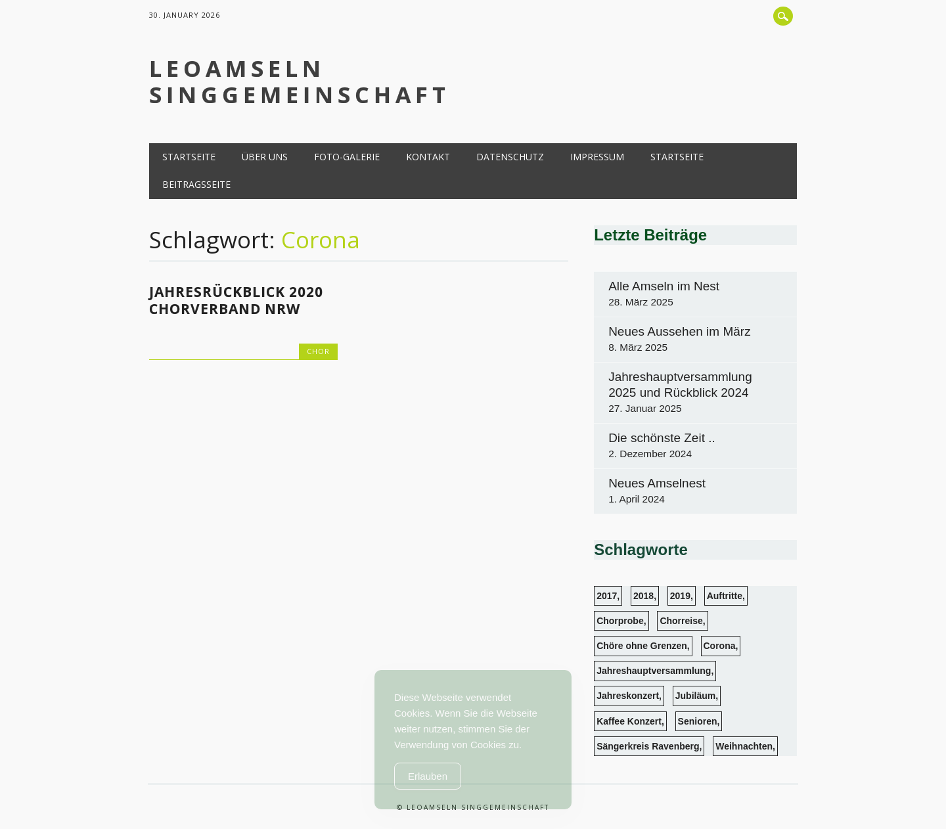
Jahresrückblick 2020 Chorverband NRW (236, 300)
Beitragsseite (196, 184)
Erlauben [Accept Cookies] (427, 776)
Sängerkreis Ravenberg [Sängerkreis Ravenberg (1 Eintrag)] (648, 746)
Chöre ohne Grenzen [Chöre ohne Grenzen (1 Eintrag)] (642, 645)
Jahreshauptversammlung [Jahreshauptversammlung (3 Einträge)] (654, 670)
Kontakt (428, 156)
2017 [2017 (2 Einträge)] (607, 596)
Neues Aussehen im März (679, 331)
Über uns (265, 156)
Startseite (188, 156)
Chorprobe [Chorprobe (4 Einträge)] (620, 621)
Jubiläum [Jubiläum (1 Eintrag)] (695, 695)
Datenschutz (510, 156)
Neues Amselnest (657, 483)
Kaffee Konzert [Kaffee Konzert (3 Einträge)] (629, 721)
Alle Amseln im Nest (663, 286)
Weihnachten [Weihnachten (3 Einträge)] (744, 746)
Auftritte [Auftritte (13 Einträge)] (724, 596)
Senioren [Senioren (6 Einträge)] (697, 721)
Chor (318, 351)
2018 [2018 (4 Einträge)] (643, 596)
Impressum (597, 156)
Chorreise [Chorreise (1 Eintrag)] (681, 621)
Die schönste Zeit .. (661, 438)
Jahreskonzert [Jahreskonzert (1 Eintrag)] (628, 695)
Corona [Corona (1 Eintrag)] (720, 645)
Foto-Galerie (347, 156)
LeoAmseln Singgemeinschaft (299, 81)
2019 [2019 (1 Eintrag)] (680, 596)
